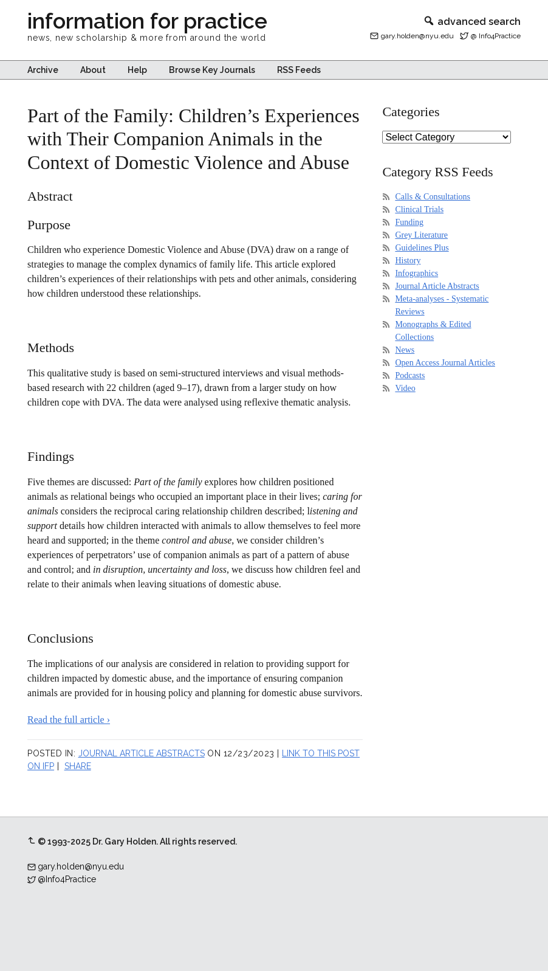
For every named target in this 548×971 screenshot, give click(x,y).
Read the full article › (68, 719)
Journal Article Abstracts (141, 753)
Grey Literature (421, 235)
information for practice (147, 20)
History (407, 260)
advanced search (472, 21)
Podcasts (410, 375)
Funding (409, 222)
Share (77, 766)
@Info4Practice (67, 879)
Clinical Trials (419, 209)
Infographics (416, 273)
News (404, 349)
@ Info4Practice (496, 36)
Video (405, 388)
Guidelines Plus (421, 247)
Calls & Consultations (432, 196)
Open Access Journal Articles (445, 362)
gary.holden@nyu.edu (417, 36)
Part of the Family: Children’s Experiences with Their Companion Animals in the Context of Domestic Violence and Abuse (193, 139)
